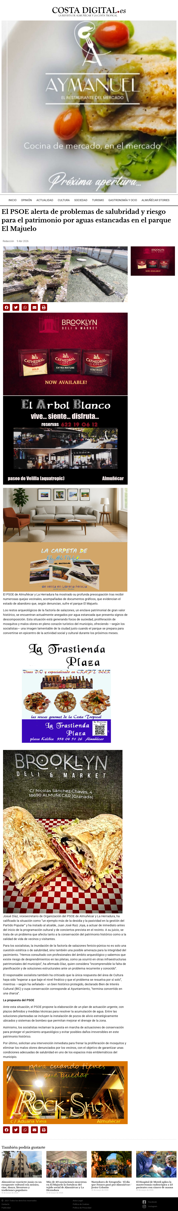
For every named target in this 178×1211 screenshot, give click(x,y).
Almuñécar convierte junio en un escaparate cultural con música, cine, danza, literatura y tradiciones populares (22, 1186)
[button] (6, 307)
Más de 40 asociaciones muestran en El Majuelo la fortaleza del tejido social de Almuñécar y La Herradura (66, 1186)
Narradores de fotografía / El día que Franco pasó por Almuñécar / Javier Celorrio (111, 1184)
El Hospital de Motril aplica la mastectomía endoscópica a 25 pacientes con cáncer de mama (154, 1184)
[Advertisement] (153, 326)
